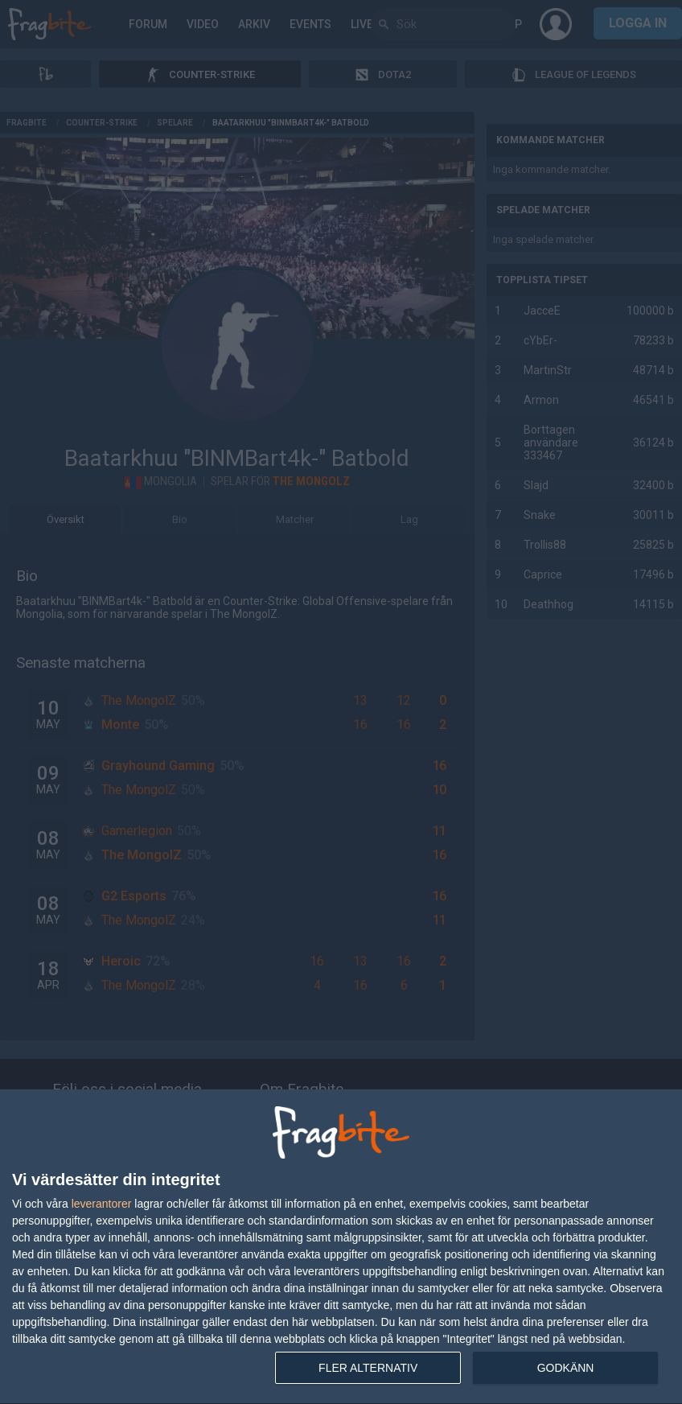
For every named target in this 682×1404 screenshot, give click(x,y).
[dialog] (341, 1247)
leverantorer (102, 1203)
